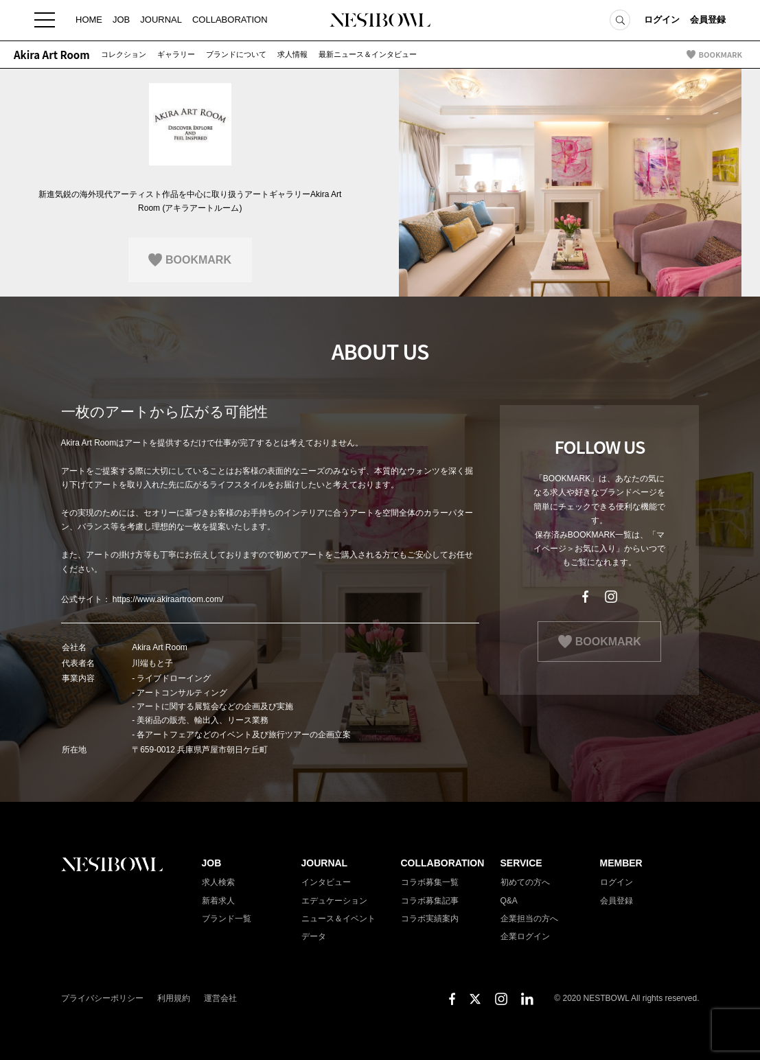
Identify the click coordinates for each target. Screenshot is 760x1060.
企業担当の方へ (529, 918)
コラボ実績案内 (430, 918)
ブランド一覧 (226, 918)
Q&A (509, 901)
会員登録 (708, 20)
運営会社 (220, 998)
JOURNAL (161, 20)
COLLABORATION (230, 20)
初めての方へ (525, 882)
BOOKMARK (720, 54)
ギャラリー (176, 54)
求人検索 (218, 882)
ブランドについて (236, 54)
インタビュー (326, 882)
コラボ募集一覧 (430, 882)
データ (313, 936)
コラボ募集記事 (430, 901)
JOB (121, 20)
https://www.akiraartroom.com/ (168, 599)
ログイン (662, 20)
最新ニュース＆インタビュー (368, 54)
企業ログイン (525, 936)
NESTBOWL (380, 20)
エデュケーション (334, 901)
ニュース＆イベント (338, 918)
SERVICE (521, 862)
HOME (89, 20)
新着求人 (218, 901)
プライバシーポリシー (102, 998)
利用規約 (173, 998)
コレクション (123, 54)
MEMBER (621, 862)
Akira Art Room (52, 54)
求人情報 (292, 54)
